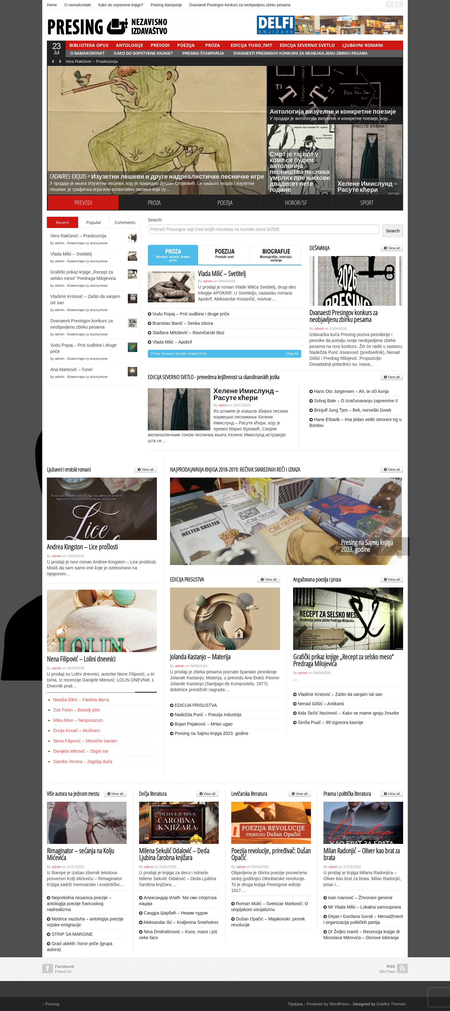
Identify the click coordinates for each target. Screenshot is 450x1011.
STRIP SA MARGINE (70, 934)
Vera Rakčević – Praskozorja (92, 61)
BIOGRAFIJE (276, 255)
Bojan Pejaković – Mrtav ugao (201, 723)
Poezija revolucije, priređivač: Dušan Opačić (271, 854)
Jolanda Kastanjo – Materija (200, 656)
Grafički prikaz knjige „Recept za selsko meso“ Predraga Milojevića (343, 660)
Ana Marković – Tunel (71, 369)
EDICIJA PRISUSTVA (193, 705)
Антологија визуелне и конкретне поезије (333, 111)
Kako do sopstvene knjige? (120, 5)
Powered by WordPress (328, 1004)
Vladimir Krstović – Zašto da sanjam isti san (337, 694)
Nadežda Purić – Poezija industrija (205, 714)
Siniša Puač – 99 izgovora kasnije (328, 722)
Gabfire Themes (391, 1004)
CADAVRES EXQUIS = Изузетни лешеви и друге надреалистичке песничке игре (157, 176)
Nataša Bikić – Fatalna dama (81, 699)
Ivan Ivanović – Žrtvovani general (357, 897)
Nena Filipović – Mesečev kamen (85, 740)
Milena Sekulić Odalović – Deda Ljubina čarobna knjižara (174, 854)
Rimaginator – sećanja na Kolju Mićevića (80, 854)
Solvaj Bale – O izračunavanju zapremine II (353, 400)
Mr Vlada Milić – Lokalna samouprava (362, 906)
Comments (125, 222)
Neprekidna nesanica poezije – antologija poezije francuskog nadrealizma (79, 903)
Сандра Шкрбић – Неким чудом (173, 912)
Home (52, 5)
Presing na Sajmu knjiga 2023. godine (367, 546)
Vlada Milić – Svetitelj (71, 253)
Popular (93, 222)
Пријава (295, 1004)
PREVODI (160, 45)
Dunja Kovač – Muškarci (76, 730)
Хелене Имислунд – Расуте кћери (367, 186)
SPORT (366, 202)
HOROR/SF (296, 202)
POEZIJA (186, 45)
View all (292, 353)
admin (59, 243)
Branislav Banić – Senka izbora (180, 323)
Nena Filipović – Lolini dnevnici (81, 658)
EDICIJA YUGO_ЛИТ (251, 45)
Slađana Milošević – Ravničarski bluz (186, 332)
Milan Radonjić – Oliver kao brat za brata (361, 854)
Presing (50, 1004)
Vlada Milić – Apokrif (170, 341)
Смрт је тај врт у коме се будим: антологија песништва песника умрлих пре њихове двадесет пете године (300, 172)
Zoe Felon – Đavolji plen (76, 709)
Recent (62, 222)
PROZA (212, 45)
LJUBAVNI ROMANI (362, 45)
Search (155, 219)
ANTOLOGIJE (129, 45)
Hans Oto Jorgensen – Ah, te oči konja (349, 391)
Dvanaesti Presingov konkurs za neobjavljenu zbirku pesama (240, 5)
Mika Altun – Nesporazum (78, 720)
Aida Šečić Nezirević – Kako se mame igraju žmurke (346, 713)
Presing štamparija (166, 5)
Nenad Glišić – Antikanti (318, 703)
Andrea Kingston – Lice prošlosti (82, 546)
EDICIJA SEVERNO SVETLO (307, 45)
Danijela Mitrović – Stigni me (80, 751)
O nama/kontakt (77, 5)
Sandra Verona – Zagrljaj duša (82, 761)
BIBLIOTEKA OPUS (88, 45)
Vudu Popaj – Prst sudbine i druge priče (188, 313)
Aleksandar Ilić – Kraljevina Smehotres (178, 922)
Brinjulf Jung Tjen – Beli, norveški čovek (350, 410)
